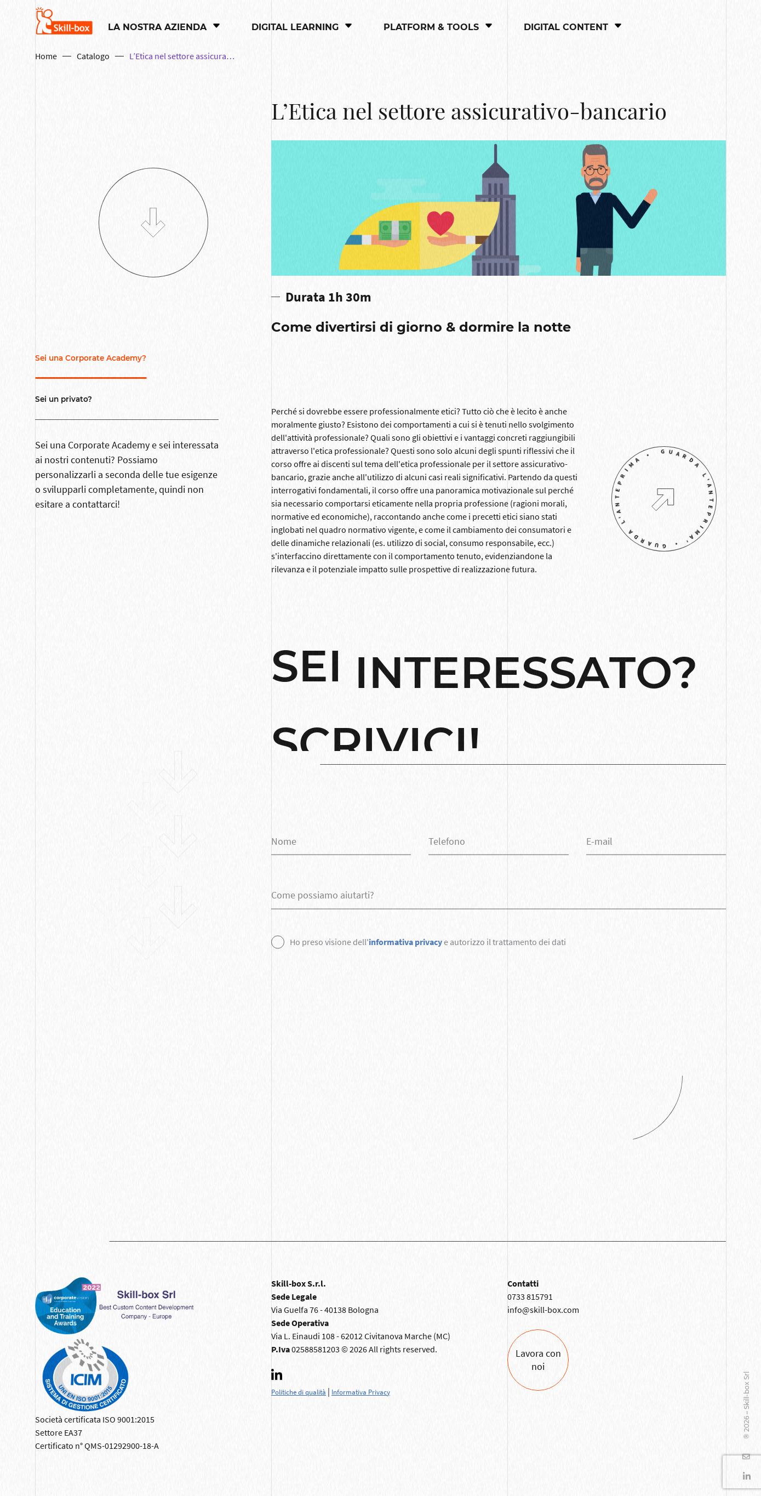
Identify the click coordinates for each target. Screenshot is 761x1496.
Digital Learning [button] (296, 27)
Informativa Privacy (360, 1391)
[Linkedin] (282, 1378)
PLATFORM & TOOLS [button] (433, 27)
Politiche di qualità (298, 1391)
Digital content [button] (567, 27)
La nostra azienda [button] (158, 27)
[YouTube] (743, 1456)
